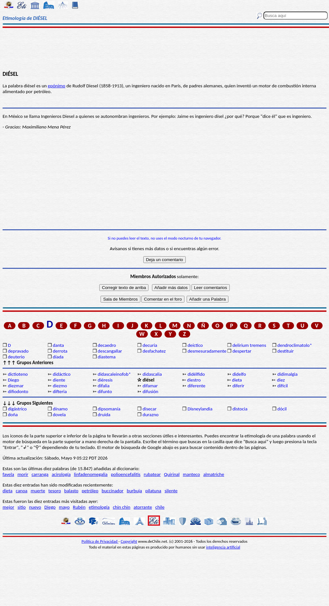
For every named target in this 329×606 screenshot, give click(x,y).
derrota (60, 351)
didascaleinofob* (114, 374)
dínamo (60, 409)
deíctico (195, 345)
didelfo (239, 374)
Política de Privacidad (100, 541)
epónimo (56, 86)
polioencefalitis (125, 474)
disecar (149, 409)
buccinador (112, 491)
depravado (18, 351)
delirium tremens (249, 345)
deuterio (16, 357)
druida (104, 414)
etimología (99, 507)
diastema (107, 357)
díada (58, 357)
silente (170, 491)
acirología (61, 474)
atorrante (143, 507)
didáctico (61, 374)
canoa (21, 491)
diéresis (105, 380)
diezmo (60, 386)
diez (281, 380)
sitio (21, 507)
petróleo (90, 491)
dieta (237, 380)
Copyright (129, 541)
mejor (8, 507)
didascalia (152, 374)
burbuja (134, 491)
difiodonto (18, 391)
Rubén (79, 507)
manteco (191, 474)
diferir (238, 386)
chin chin (121, 507)
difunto (105, 391)
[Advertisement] (164, 48)
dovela (59, 414)
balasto (71, 491)
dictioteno (18, 374)
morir (22, 474)
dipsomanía (109, 409)
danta (58, 345)
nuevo (35, 507)
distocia (239, 409)
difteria (60, 391)
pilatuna (153, 491)
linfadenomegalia (91, 474)
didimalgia (287, 374)
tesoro (55, 491)
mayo (64, 507)
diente (59, 380)
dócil (282, 409)
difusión (150, 391)
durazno (151, 414)
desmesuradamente (207, 351)
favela (8, 474)
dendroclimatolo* (294, 345)
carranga (40, 474)
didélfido (196, 374)
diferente (197, 386)
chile (159, 507)
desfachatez (154, 351)
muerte (38, 491)
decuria (150, 345)
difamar (150, 386)
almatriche (213, 474)
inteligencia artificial (223, 547)
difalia (104, 386)
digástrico (17, 409)
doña (13, 414)
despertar (241, 351)
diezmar (15, 386)
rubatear (152, 474)
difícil (282, 386)
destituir (285, 351)
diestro (193, 380)
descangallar (110, 351)
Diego (13, 380)
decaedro (107, 345)
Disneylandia (200, 409)
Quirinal (172, 474)
